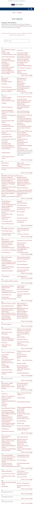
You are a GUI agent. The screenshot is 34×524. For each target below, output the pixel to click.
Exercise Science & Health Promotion (11, 196)
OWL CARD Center (6, 345)
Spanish (4, 289)
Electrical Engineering (7, 180)
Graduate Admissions (7, 233)
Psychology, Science (22, 367)
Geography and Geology (8, 228)
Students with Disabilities (23, 425)
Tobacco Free (20, 444)
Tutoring (19, 450)
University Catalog (21, 460)
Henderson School (21, 243)
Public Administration (7, 370)
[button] (28, 9)
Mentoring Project (21, 313)
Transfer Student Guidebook (24, 449)
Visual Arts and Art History (8, 473)
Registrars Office (6, 385)
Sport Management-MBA (8, 412)
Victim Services (20, 471)
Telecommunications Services (9, 439)
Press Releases (5, 366)
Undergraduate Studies (23, 455)
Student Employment (7, 417)
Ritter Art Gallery (21, 388)
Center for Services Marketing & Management (24, 115)
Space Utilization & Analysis (8, 408)
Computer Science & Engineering (22, 139)
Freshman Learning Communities (22, 221)
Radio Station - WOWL (7, 383)
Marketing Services (6, 134)
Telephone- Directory (22, 439)
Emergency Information (23, 180)
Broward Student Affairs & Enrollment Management (23, 87)
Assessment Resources (7, 70)
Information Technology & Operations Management (23, 258)
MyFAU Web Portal (6, 319)
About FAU (20, 50)
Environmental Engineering (8, 190)
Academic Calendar (7, 97)
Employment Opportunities (8, 182)
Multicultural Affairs (6, 318)
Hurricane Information (22, 252)
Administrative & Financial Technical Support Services (23, 56)
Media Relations (21, 310)
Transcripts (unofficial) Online (9, 449)
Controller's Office (6, 144)
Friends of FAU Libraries (8, 223)
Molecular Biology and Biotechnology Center (22, 315)
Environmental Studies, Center (9, 192)
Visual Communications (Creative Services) (23, 473)
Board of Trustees (21, 80)
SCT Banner (5, 394)
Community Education (22, 134)
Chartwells (4, 118)
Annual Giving (20, 64)
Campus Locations (6, 99)
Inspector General (21, 261)
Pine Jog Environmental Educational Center (7, 360)
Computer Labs (5, 139)
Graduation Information (23, 234)
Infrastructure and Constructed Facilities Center (9, 261)
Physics (19, 358)
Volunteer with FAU (22, 477)
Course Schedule (6, 148)
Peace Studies (5, 354)
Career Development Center (24, 100)
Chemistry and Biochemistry (24, 118)
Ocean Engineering (6, 329)
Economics (19, 176)
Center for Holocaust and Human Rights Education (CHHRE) (23, 107)
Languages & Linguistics (8, 286)
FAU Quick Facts (6, 209)
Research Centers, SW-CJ (8, 386)
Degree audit (20, 163)
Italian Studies (20, 287)
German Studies (6, 287)
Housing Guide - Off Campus (9, 250)
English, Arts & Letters (22, 188)
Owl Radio (4, 346)
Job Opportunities (21, 276)
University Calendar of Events (24, 97)
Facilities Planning (6, 201)
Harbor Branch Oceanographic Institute (8, 240)
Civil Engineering (6, 124)
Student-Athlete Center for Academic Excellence (24, 428)
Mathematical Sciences (22, 308)
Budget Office (20, 89)
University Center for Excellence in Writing (7, 464)
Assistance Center (21, 70)
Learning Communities (22, 291)
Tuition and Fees (6, 450)
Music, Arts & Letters (22, 318)
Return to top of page (26, 75)
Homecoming (5, 246)
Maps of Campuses (22, 303)
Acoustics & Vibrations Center (9, 54)
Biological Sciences (22, 78)
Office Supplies (5, 337)
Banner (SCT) (5, 78)
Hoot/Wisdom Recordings (8, 247)
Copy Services (20, 144)
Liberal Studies (5, 297)
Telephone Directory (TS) (8, 441)
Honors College (21, 246)
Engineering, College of (23, 182)
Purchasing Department (23, 373)
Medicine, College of (22, 311)
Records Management (22, 383)
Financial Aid (20, 215)
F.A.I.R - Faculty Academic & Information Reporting (9, 205)
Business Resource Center (23, 402)
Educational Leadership (23, 179)
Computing (4, 142)
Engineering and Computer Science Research (24, 184)
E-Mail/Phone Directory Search (9, 176)
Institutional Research (22, 264)
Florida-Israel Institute (22, 218)
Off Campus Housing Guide (24, 329)
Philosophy (4, 356)
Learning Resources (6, 295)
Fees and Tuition (21, 209)
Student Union (20, 423)
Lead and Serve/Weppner (23, 289)
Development (5, 165)
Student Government (7, 418)
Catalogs (4, 103)
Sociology (4, 406)
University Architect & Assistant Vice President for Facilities (8, 460)
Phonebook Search (22, 356)
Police (18, 360)
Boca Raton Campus (7, 81)
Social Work (4, 404)
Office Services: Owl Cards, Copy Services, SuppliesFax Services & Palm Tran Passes (24, 333)
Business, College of (7, 91)
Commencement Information (24, 126)
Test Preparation (6, 442)
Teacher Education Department (6, 436)
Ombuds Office (21, 337)
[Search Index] (17, 40)
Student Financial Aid (22, 417)
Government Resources (23, 230)
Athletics (19, 72)
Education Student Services (8, 179)
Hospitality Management (23, 247)
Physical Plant (5, 358)
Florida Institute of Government (6, 218)
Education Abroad (21, 177)
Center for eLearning (7, 107)
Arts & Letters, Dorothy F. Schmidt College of (8, 68)
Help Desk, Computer (7, 243)
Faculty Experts (5, 203)
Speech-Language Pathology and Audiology (24, 408)
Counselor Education (22, 148)
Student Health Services (23, 418)
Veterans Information (7, 471)
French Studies (21, 286)
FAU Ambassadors (21, 205)
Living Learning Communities (9, 299)
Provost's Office (5, 367)
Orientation (4, 342)
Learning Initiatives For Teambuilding (7, 291)
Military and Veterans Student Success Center (9, 315)
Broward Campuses (6, 87)
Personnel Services (21, 354)
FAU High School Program (23, 207)
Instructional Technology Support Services (8, 267)
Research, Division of (22, 385)
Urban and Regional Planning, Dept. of (11, 466)
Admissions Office (6, 59)
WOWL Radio (5, 486)
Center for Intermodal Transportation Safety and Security (8, 112)
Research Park (20, 386)
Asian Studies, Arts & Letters (24, 68)
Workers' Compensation (23, 483)
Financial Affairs (21, 211)
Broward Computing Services (9, 89)
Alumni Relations (6, 64)
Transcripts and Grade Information (22, 446)
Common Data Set (6, 128)
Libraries (19, 297)
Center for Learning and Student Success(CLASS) (23, 111)
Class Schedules (21, 124)
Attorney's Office (6, 73)
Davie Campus (5, 163)
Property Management (22, 366)
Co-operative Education (8, 126)
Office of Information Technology (7, 258)
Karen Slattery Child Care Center (10, 281)
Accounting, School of (22, 53)
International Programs (7, 271)
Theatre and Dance (6, 444)
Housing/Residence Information (22, 250)
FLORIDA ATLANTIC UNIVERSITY (17, 1)
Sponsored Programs (7, 410)
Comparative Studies (7, 136)
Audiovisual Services (22, 73)
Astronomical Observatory (8, 72)
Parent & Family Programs (8, 352)
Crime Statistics (21, 150)
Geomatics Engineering (23, 228)
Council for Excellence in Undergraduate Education (8, 146)
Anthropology (5, 65)
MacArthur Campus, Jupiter (9, 303)
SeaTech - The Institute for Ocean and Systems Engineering (8, 397)
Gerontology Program (7, 231)
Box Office (4, 84)
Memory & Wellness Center (8, 313)
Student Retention (21, 421)
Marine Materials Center (8, 306)
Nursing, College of (6, 324)
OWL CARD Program (22, 345)
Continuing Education (22, 142)
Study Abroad (5, 429)
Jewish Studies (5, 276)
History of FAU (20, 244)
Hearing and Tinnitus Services (24, 240)
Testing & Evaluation (22, 442)
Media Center (5, 311)
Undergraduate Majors (7, 455)
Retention (4, 388)
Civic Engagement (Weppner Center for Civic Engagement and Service (24, 121)
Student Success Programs (8, 423)
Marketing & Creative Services (9, 308)
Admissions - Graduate (23, 59)
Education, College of (7, 177)
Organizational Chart (22, 339)
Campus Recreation (22, 99)
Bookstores (20, 81)
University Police (21, 398)
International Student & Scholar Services (23, 270)
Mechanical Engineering (8, 310)
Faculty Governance (22, 203)
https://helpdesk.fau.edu (21, 26)
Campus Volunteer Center (8, 100)
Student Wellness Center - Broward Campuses (8, 425)
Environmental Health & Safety (24, 190)
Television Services (21, 441)
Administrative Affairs (22, 54)
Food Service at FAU (7, 221)
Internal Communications (23, 267)
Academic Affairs (6, 53)
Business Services (21, 91)
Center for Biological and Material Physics (23, 103)
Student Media (21, 412)
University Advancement (23, 457)
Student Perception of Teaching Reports (7, 421)
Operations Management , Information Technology (8, 339)
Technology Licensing (22, 437)
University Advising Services (8, 457)
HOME (13, 12)
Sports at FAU (20, 410)
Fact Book (19, 201)
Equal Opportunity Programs (24, 192)
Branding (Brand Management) (21, 84)
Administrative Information (8, 57)
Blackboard (4, 80)
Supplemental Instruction (8, 431)
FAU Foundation (6, 207)
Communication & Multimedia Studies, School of (24, 131)
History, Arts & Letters (7, 244)
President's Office (21, 363)
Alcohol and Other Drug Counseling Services (23, 61)
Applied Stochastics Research (24, 65)
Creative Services (6, 152)
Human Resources (6, 252)
